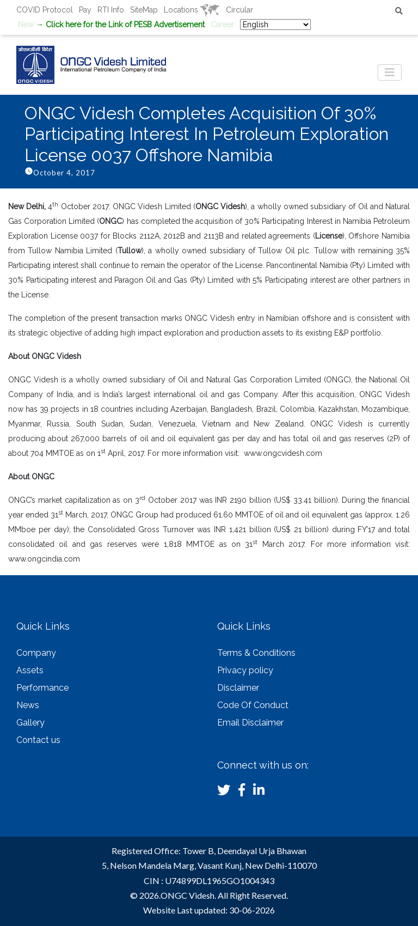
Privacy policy (245, 670)
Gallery (30, 722)
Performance (42, 688)
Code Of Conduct (252, 705)
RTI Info (110, 9)
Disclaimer (238, 688)
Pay (85, 9)
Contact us (38, 740)
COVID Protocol (44, 9)
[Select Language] (275, 24)
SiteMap (144, 9)
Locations (192, 9)
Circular (239, 9)
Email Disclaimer (250, 722)
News (27, 705)
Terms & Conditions (256, 653)
